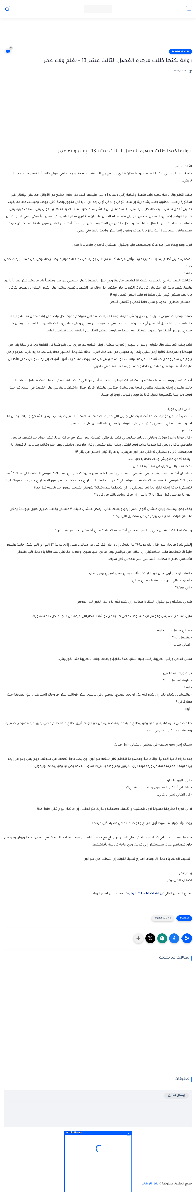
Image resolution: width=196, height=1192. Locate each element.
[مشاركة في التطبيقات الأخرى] (138, 938)
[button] (174, 938)
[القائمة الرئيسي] (189, 9)
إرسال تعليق (176, 1095)
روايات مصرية (180, 51)
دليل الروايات (149, 1184)
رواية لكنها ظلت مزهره (145, 893)
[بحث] (7, 9)
